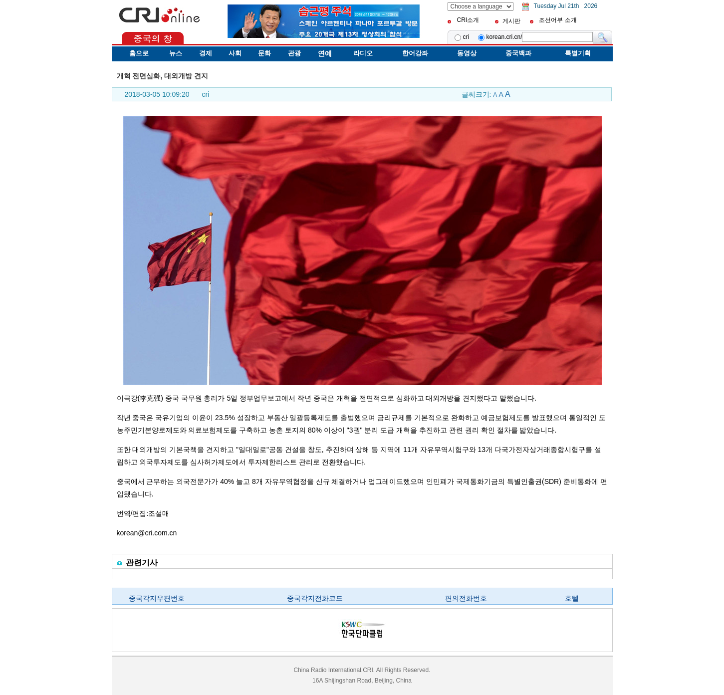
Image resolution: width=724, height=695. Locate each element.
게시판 (511, 20)
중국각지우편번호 (157, 598)
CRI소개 (468, 19)
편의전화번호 (466, 598)
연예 (325, 53)
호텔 (572, 598)
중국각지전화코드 (315, 598)
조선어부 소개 (557, 19)
